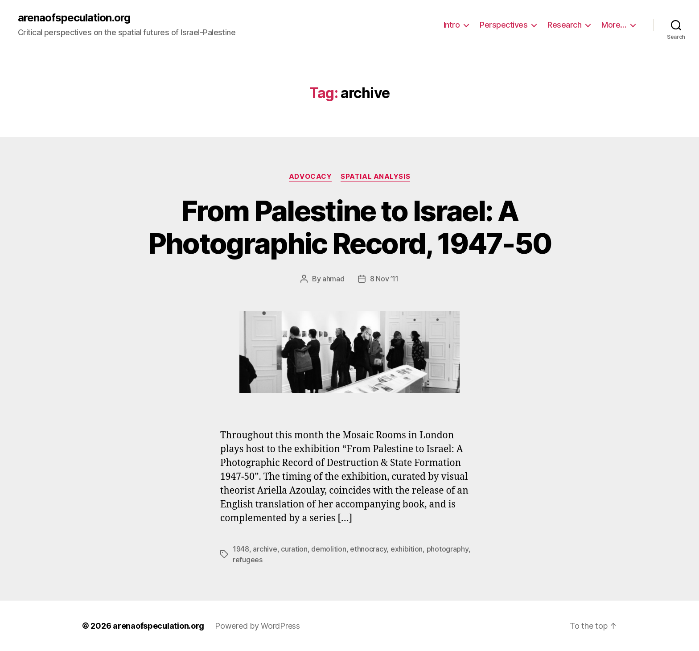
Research (564, 24)
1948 (241, 548)
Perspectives (503, 24)
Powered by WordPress (257, 625)
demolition (328, 548)
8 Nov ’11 (384, 278)
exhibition (407, 548)
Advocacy (310, 177)
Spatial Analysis (375, 177)
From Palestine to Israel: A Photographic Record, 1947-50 (349, 227)
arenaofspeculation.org (74, 17)
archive (265, 548)
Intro (452, 24)
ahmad (333, 278)
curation (294, 548)
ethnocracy (368, 548)
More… (613, 24)
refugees (248, 559)
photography (448, 548)
